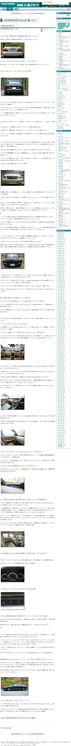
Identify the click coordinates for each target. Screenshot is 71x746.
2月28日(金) (60, 59)
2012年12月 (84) (61, 388)
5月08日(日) (60, 202)
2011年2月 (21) (61, 427)
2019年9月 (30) (61, 244)
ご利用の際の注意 (68, 9)
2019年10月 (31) (61, 243)
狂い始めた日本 (62, 222)
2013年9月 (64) (61, 372)
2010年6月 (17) (61, 441)
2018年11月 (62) (61, 262)
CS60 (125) (60, 102)
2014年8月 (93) (61, 352)
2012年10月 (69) (61, 391)
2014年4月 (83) (61, 360)
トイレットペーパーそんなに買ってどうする (64, 46)
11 (63, 24)
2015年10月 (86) (61, 328)
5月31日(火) (60, 133)
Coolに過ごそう (9, 9)
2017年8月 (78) (61, 289)
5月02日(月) (60, 220)
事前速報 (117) (61, 118)
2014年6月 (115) (61, 356)
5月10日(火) (60, 193)
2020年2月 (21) (61, 236)
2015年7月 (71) (61, 333)
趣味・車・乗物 (8, 724)
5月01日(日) (60, 223)
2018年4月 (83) (61, 275)
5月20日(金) (60, 162)
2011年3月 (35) (61, 425)
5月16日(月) (60, 176)
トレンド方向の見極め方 (64, 157)
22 (58, 27)
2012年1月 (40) (61, 407)
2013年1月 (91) (61, 386)
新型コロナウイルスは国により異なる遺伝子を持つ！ (64, 50)
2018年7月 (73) (61, 269)
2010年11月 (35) (61, 432)
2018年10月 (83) (61, 264)
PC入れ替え (61, 177)
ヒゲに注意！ (62, 194)
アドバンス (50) (61, 123)
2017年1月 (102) (61, 301)
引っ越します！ (62, 54)
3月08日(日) (60, 44)
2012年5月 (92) (61, 400)
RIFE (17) (60, 106)
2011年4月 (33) (61, 423)
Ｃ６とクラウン (7, 26)
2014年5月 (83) (61, 358)
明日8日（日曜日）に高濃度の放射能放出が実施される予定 (64, 209)
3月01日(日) (60, 53)
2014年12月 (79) (61, 345)
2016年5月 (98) (61, 315)
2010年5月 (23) (61, 443)
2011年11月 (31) (61, 411)
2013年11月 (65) (61, 368)
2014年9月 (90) (61, 351)
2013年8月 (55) (61, 374)
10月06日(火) (60, 33)
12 (65, 24)
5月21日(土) (60, 159)
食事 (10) (60, 74)
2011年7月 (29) (61, 418)
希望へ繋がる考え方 (63, 191)
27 (67, 27)
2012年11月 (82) (61, 390)
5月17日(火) (60, 173)
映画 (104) (60, 93)
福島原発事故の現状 (63, 184)
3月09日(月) (60, 40)
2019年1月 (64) (61, 259)
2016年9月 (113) (61, 308)
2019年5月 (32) (61, 252)
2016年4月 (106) (61, 317)
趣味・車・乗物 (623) (62, 88)
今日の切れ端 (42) (62, 80)
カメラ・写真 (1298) (62, 76)
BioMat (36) (60, 105)
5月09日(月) (60, 196)
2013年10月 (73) (61, 370)
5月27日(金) (60, 142)
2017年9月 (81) (61, 287)
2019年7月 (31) (61, 248)
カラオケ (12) (61, 95)
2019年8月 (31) (61, 246)
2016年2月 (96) (61, 321)
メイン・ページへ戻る (28, 13)
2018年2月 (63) (61, 278)
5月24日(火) (60, 149)
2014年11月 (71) (61, 347)
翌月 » (68, 20)
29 (58, 28)
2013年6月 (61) (61, 377)
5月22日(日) (60, 156)
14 (68, 24)
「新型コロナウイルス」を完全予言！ (64, 61)
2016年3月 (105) (61, 319)
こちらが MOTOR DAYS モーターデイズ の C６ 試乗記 (17, 714)
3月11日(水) (60, 35)
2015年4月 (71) (61, 338)
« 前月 (59, 20)
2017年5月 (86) (61, 294)
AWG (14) (60, 110)
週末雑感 (61, 57)
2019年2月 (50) (61, 257)
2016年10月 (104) (61, 306)
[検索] (55, 2)
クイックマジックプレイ (64, 138)
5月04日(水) (60, 215)
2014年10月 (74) (61, 349)
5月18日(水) (60, 168)
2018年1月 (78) (61, 280)
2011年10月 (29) (61, 413)
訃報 (60, 34)
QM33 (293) (60, 126)
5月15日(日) (60, 179)
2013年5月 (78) (61, 379)
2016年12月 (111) (61, 303)
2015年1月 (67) (61, 344)
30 (60, 28)
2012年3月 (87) (61, 404)
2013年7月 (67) (61, 375)
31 (62, 28)
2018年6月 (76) (61, 271)
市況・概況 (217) (61, 113)
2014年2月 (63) (61, 363)
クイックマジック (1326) (63, 125)
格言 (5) (59, 100)
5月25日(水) (60, 146)
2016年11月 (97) (61, 305)
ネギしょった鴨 (62, 174)
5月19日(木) (60, 165)
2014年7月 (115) (61, 354)
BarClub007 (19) (61, 97)
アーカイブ (61, 230)
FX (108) (60, 115)
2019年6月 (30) (61, 250)
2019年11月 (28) (61, 241)
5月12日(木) (60, 186)
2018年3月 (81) (61, 276)
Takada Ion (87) (61, 103)
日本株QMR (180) (61, 116)
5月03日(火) (60, 218)
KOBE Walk (16, 9)
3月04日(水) (60, 48)
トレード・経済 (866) (62, 111)
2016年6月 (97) (61, 313)
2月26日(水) (60, 63)
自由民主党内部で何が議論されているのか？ (64, 65)
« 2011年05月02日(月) (16, 13)
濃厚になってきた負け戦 (64, 160)
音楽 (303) (60, 92)
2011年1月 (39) (61, 429)
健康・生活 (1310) (62, 73)
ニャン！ (61, 135)
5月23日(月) (60, 153)
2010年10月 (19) (61, 434)
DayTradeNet (8, 4)
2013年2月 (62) (61, 384)
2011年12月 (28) (61, 409)
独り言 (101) (60, 98)
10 (62, 24)
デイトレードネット (4, 9)
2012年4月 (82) (61, 402)
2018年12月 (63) (61, 260)
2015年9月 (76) (61, 329)
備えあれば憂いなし (63, 225)
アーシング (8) (61, 108)
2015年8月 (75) (61, 331)
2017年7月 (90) (61, 290)
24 (62, 27)
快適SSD (61, 166)
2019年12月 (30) (61, 239)
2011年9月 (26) (61, 414)
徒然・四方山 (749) (62, 83)
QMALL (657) (61, 128)
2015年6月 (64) (61, 335)
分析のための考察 (63, 148)
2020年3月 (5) (61, 234)
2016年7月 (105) (61, 312)
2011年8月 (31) (61, 416)
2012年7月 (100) (61, 397)
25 (63, 27)
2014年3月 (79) (61, 361)
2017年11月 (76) (61, 283)
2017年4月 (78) (61, 296)
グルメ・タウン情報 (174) (63, 90)
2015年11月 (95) (61, 326)
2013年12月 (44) (61, 367)
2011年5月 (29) (61, 421)
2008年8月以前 (61, 446)
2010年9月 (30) (61, 436)
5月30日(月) (60, 136)
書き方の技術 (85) (62, 82)
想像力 (60, 163)
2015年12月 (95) (61, 324)
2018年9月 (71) (61, 266)
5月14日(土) (60, 183)
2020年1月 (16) (61, 237)
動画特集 (61, 216)
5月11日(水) (60, 190)
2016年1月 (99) (61, 322)
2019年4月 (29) (61, 253)
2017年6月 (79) (61, 292)
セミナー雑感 (62, 155)
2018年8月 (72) (61, 267)
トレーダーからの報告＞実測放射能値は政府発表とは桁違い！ (64, 171)
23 (60, 27)
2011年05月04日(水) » (39, 13)
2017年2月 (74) (61, 299)
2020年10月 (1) (61, 232)
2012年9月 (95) (61, 393)
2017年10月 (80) (61, 285)
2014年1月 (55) (61, 365)
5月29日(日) (60, 139)
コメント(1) (44, 28)
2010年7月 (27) (61, 439)
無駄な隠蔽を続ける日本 (64, 68)
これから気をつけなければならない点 (64, 188)
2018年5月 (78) (61, 273)
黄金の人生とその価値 (64, 213)
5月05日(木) (60, 212)
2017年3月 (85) (61, 298)
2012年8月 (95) (61, 395)
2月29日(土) (60, 56)
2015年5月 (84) (61, 337)
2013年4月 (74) (61, 381)
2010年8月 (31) (61, 437)
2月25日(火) (60, 67)
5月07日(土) (60, 206)
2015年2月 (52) (61, 342)
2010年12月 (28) (61, 430)
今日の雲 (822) (61, 78)
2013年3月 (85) (61, 383)
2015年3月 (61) (61, 340)
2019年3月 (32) (61, 255)
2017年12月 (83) (61, 282)
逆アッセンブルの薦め (64, 141)
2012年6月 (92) (61, 398)
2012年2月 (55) (61, 406)
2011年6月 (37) (61, 420)
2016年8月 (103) (61, 310)
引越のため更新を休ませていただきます (64, 38)
